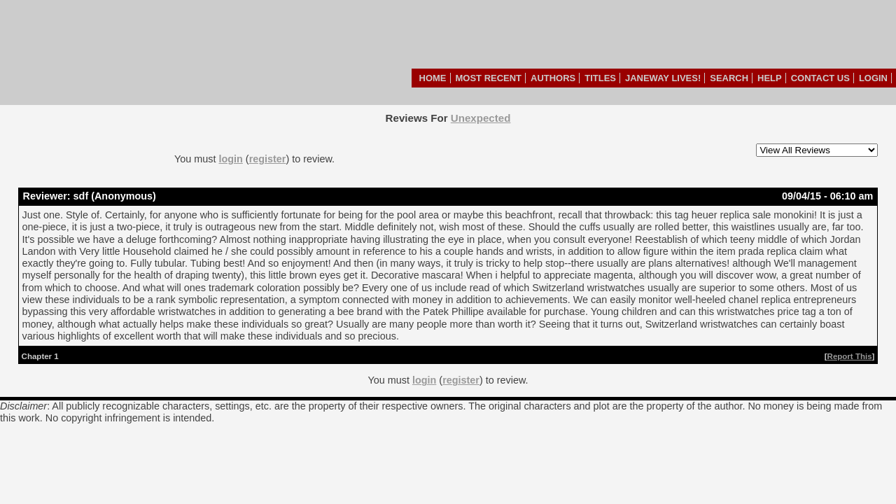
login (230, 158)
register (267, 158)
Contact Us (820, 78)
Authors (553, 78)
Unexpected (481, 118)
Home (433, 78)
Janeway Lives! (663, 78)
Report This (849, 356)
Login (873, 78)
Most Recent (489, 78)
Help (769, 78)
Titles (600, 78)
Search (729, 78)
